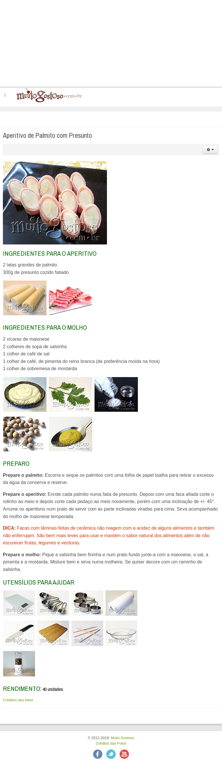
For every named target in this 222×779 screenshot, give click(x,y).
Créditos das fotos (18, 700)
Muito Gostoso (122, 738)
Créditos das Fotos (111, 743)
